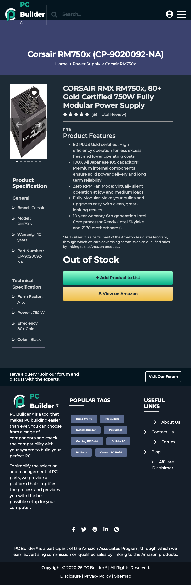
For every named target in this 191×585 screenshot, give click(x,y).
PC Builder (112, 419)
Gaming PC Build (87, 441)
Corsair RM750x (120, 64)
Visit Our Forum (163, 376)
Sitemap (122, 576)
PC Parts (81, 452)
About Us (167, 422)
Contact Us (159, 432)
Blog (152, 452)
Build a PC (118, 441)
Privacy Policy (97, 576)
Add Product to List (118, 277)
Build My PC (84, 419)
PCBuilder (115, 430)
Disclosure (70, 576)
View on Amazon (118, 293)
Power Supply (86, 64)
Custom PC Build (111, 452)
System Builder (86, 430)
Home (61, 64)
